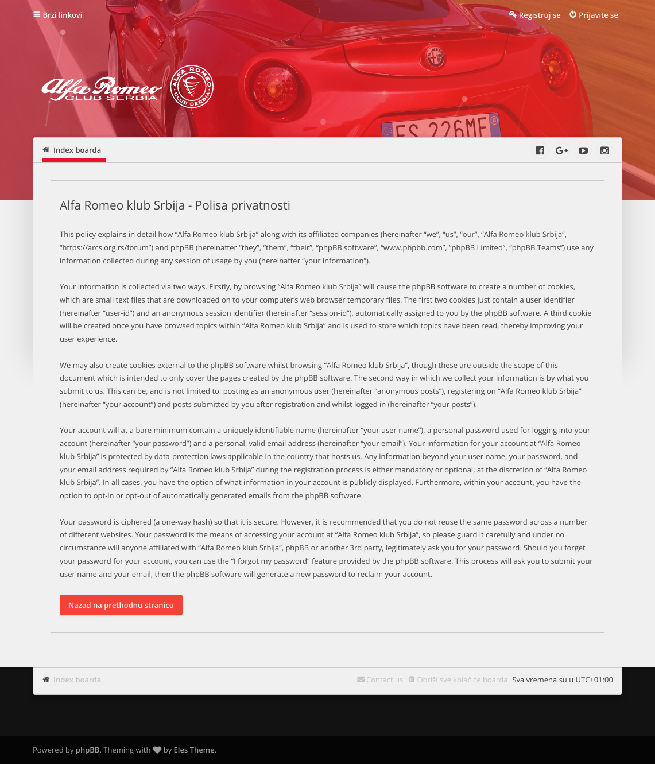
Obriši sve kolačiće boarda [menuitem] (462, 679)
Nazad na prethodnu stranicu (121, 605)
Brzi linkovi (63, 15)
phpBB (88, 749)
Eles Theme (194, 749)
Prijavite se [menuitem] (598, 15)
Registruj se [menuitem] (540, 15)
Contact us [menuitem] (384, 679)
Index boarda (77, 679)
